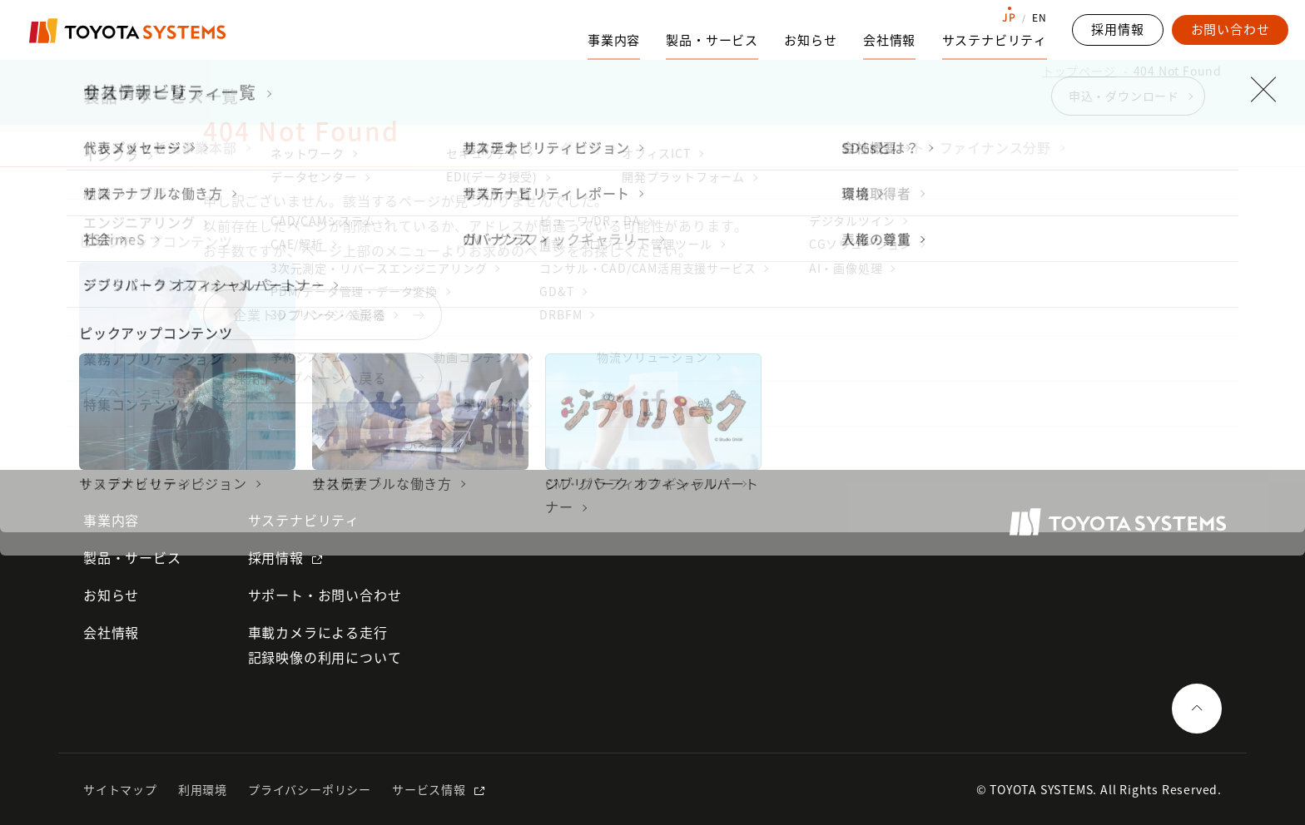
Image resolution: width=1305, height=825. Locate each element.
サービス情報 (429, 789)
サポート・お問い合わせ (325, 595)
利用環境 (202, 789)
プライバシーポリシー (309, 789)
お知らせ (810, 40)
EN (1039, 17)
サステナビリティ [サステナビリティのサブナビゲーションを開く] (994, 40)
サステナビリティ (304, 520)
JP (1009, 17)
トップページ (1079, 70)
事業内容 (111, 520)
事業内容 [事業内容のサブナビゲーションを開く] (614, 40)
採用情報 (276, 557)
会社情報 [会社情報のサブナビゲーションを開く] (889, 40)
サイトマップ (120, 789)
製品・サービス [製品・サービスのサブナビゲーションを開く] (712, 40)
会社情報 (111, 632)
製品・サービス (132, 557)
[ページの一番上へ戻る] (1197, 709)
